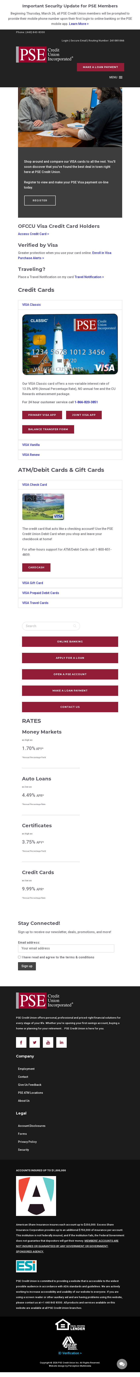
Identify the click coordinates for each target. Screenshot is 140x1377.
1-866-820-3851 (86, 402)
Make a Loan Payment (100, 67)
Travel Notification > (89, 277)
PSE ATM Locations (30, 1092)
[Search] (75, 626)
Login (65, 40)
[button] (113, 77)
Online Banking (70, 641)
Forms (22, 1133)
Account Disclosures (31, 1125)
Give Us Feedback (29, 1084)
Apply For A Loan (70, 657)
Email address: (66, 947)
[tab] (70, 304)
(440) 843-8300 (35, 32)
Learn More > (79, 24)
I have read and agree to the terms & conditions (56, 957)
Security (23, 1149)
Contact (23, 1076)
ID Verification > (70, 1353)
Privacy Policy (27, 1141)
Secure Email (79, 40)
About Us (24, 1100)
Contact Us (70, 706)
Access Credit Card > (33, 234)
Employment (26, 1068)
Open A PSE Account (70, 674)
